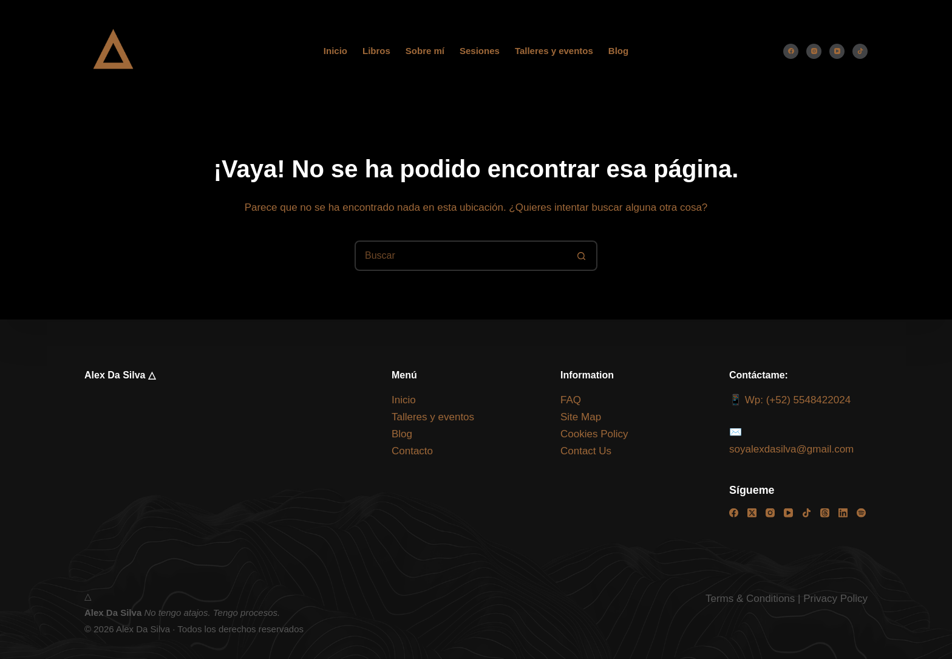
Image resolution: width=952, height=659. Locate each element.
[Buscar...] (461, 256)
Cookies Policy (594, 434)
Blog (618, 51)
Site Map (580, 417)
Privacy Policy (835, 598)
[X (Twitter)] (751, 512)
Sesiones (480, 51)
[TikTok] (860, 51)
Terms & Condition (748, 598)
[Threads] (824, 512)
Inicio (335, 51)
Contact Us (585, 451)
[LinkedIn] (843, 512)
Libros (376, 51)
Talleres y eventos (554, 51)
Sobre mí (425, 51)
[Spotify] (861, 512)
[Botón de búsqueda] (581, 256)
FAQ (570, 400)
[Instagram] (813, 51)
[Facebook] (790, 51)
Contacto (412, 451)
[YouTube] (837, 51)
